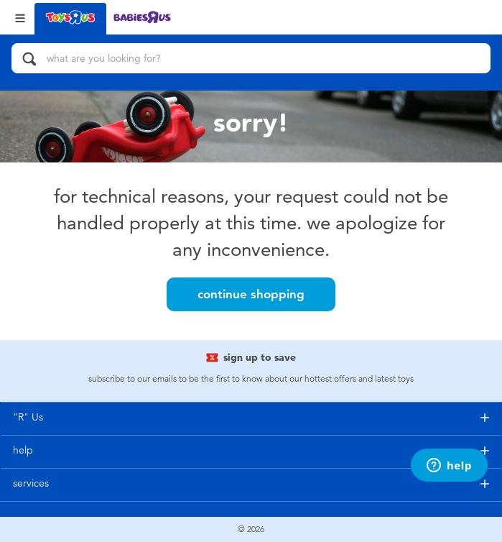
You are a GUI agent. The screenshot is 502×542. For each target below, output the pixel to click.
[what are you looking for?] (251, 58)
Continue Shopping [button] (251, 294)
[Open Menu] (20, 17)
